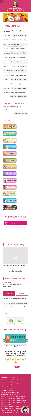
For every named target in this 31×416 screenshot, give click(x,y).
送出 (12, 366)
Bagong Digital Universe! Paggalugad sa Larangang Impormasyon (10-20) (16, 93)
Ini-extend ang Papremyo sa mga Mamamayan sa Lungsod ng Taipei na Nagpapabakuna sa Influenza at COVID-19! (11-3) (16, 84)
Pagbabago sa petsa (6, 377)
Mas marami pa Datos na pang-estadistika (16, 307)
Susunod (27, 340)
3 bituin (18, 359)
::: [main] (2, 13)
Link (6, 313)
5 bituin (15, 362)
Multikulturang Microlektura (17, 278)
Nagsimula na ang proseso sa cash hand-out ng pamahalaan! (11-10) (16, 75)
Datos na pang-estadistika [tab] (10, 293)
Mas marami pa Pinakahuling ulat (18, 96)
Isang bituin (8, 359)
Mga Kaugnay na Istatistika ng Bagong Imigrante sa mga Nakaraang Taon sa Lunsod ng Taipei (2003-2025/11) (16, 299)
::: (0, 12)
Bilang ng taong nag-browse (8, 379)
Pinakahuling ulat (12, 26)
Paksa (7, 120)
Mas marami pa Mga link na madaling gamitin (15, 346)
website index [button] (1, 1)
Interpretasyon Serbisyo (15, 217)
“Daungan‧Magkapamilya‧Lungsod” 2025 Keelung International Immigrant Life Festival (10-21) (16, 88)
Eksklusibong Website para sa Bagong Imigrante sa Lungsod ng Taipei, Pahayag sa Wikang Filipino (15, 6)
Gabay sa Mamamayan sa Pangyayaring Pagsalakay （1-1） (16, 62)
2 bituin (13, 359)
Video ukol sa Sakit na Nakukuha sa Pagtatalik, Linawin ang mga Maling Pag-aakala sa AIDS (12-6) (16, 66)
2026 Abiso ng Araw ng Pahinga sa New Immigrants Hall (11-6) (16, 31)
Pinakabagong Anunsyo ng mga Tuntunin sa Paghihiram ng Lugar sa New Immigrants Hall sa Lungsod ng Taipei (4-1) (16, 44)
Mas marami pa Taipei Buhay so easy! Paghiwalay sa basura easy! (15, 270)
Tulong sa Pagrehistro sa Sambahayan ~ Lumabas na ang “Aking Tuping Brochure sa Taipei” (16, 35)
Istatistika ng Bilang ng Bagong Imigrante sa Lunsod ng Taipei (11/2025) (16, 303)
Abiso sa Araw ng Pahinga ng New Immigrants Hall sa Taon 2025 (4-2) (16, 40)
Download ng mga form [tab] (22, 293)
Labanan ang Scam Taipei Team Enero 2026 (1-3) (16, 53)
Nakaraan (4, 340)
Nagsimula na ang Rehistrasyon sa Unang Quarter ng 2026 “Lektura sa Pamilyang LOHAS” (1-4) (16, 49)
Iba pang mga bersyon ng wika (12, 106)
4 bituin (22, 359)
